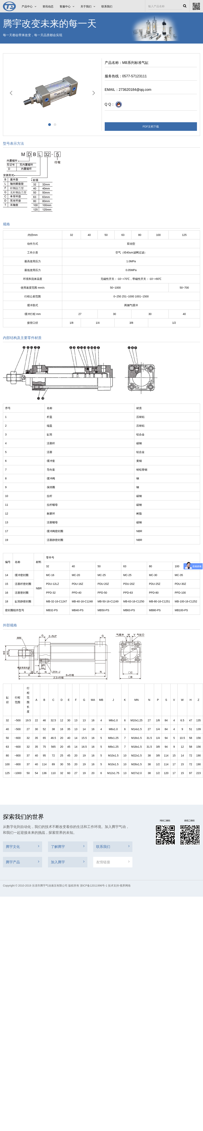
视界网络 (125, 885)
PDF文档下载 (151, 126)
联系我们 (106, 6)
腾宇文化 (22, 846)
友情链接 (112, 862)
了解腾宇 (67, 846)
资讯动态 (48, 6)
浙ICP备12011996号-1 (93, 885)
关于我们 (88, 6)
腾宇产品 (22, 862)
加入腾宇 (67, 862)
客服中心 (67, 6)
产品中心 (29, 6)
